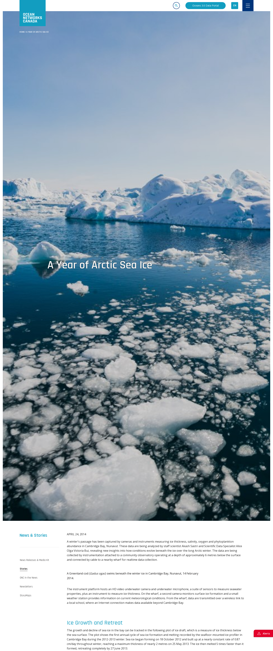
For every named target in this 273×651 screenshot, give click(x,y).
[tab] (39, 560)
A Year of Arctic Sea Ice (37, 32)
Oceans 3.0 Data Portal (205, 5)
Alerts (263, 633)
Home (22, 32)
